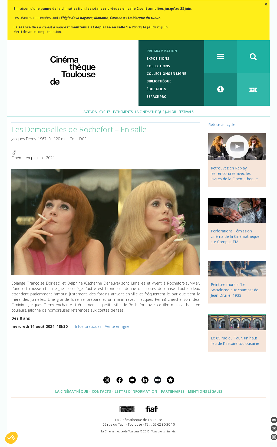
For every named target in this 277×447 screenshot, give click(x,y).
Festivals (186, 111)
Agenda (90, 111)
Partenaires (172, 391)
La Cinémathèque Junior (155, 111)
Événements (123, 111)
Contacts (101, 391)
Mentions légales (205, 391)
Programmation (162, 51)
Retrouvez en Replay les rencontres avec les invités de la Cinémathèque (234, 173)
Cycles (104, 111)
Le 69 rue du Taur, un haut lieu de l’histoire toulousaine (235, 340)
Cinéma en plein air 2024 (33, 157)
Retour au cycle (221, 124)
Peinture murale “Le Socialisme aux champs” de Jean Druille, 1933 (234, 290)
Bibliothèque (159, 81)
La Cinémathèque (71, 391)
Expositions (158, 58)
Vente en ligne (117, 326)
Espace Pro (157, 96)
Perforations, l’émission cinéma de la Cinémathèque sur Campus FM (235, 236)
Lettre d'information (136, 391)
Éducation (156, 89)
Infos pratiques (88, 326)
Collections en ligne (166, 73)
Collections (158, 66)
